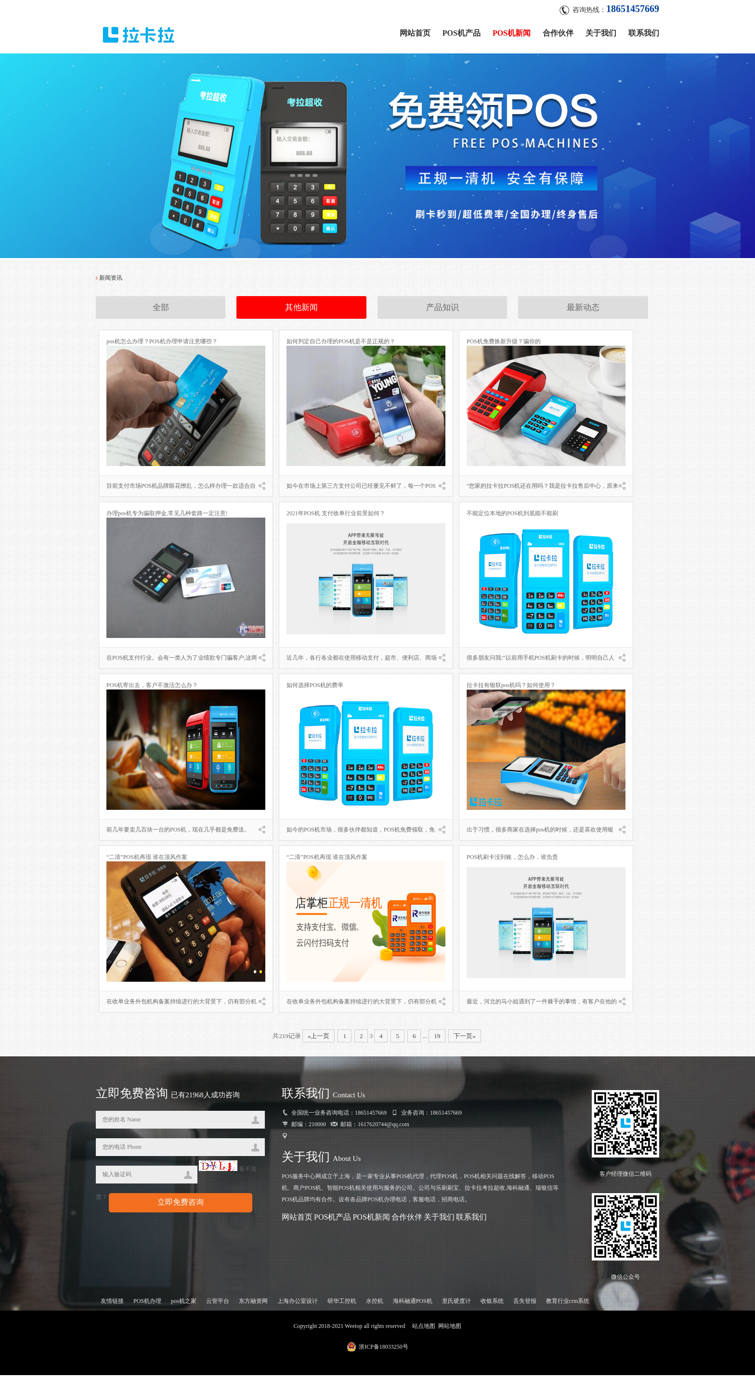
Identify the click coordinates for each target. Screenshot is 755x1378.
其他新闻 (301, 311)
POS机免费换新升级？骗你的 (504, 344)
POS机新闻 (512, 30)
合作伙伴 (558, 30)
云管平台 (217, 1303)
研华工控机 (341, 1303)
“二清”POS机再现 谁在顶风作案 (146, 860)
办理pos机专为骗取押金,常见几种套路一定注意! (167, 516)
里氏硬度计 (456, 1303)
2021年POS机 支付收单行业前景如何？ (335, 516)
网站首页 (415, 30)
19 (437, 1038)
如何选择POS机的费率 (314, 688)
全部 (160, 311)
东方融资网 (253, 1303)
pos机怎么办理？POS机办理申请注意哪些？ (162, 344)
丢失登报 (524, 1303)
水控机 (374, 1303)
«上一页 (319, 1038)
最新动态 (583, 311)
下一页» (465, 1038)
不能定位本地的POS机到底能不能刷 (512, 516)
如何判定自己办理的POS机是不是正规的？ (340, 344)
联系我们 (643, 30)
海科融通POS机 (412, 1303)
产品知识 (442, 311)
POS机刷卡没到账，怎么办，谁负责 (512, 860)
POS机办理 (147, 1303)
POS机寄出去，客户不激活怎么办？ (152, 688)
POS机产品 (462, 30)
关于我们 (601, 30)
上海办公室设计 (297, 1303)
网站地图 (449, 1329)
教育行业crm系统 (568, 1303)
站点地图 (423, 1329)
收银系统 (492, 1303)
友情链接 (112, 1303)
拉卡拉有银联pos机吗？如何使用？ (511, 688)
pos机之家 (183, 1303)
